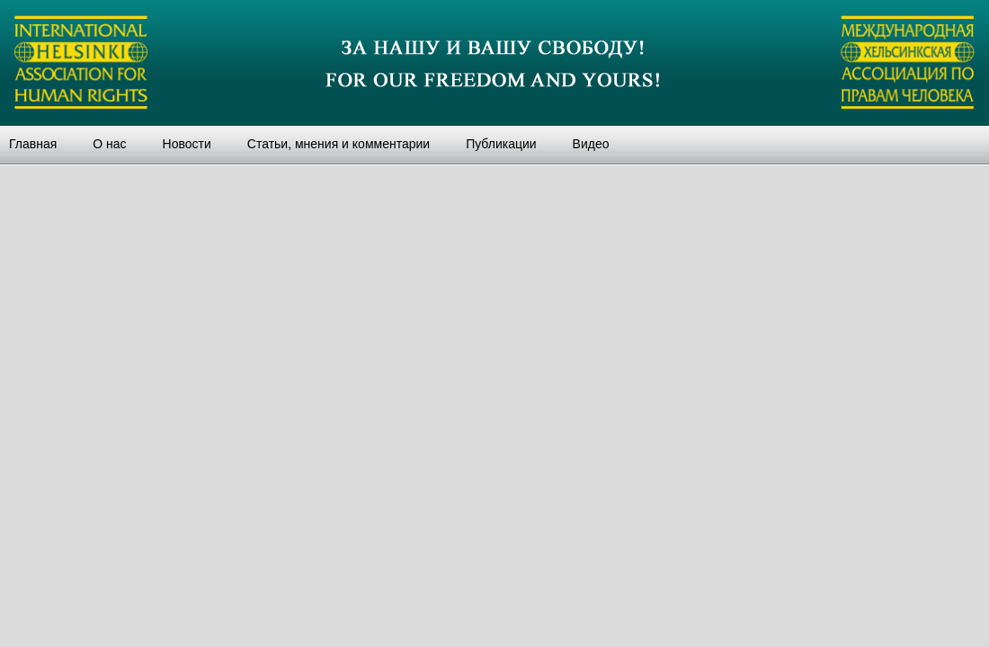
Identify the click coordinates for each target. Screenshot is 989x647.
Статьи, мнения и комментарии (338, 144)
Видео (591, 144)
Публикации (501, 144)
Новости (187, 144)
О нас (109, 144)
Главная (33, 144)
